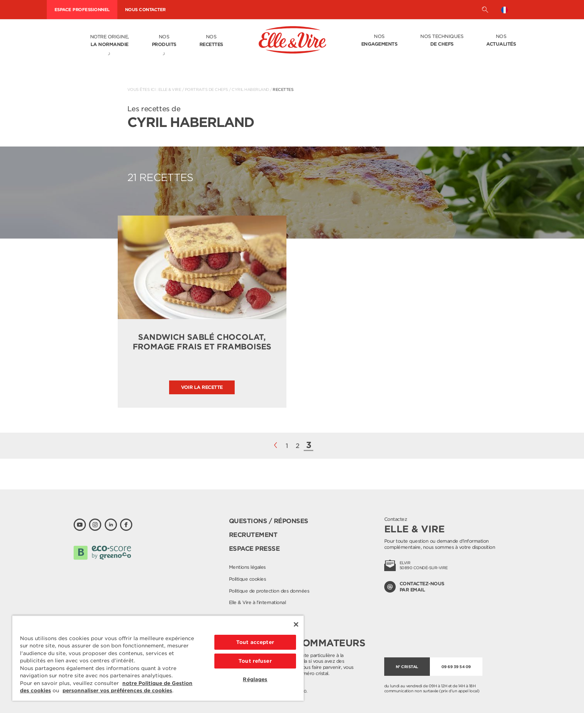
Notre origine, (109, 41)
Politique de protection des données (269, 591)
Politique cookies (247, 579)
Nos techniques (441, 40)
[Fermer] (296, 624)
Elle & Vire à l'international (257, 602)
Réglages (255, 679)
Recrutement (253, 534)
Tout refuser (255, 661)
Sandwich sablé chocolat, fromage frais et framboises (202, 342)
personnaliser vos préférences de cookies (117, 690)
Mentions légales (247, 567)
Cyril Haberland (250, 89)
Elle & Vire (169, 89)
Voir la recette (202, 387)
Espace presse (254, 548)
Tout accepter (255, 642)
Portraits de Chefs (206, 89)
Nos (164, 41)
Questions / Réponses (268, 521)
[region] (158, 658)
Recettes (283, 89)
